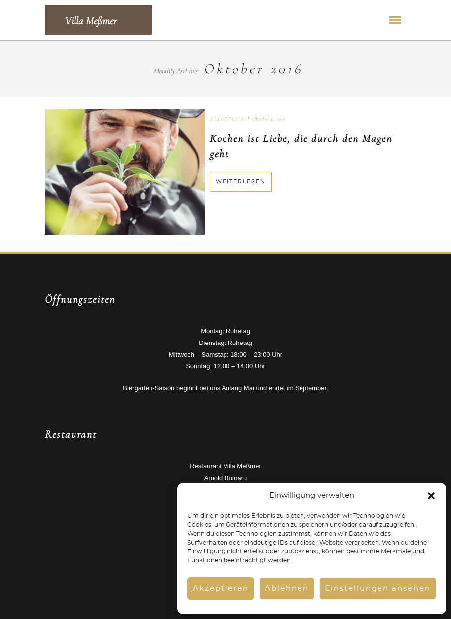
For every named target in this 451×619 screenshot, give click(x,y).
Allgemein (227, 119)
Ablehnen (287, 588)
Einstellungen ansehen (378, 588)
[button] (431, 496)
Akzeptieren (221, 588)
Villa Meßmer (91, 20)
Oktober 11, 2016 (268, 118)
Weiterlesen (241, 181)
